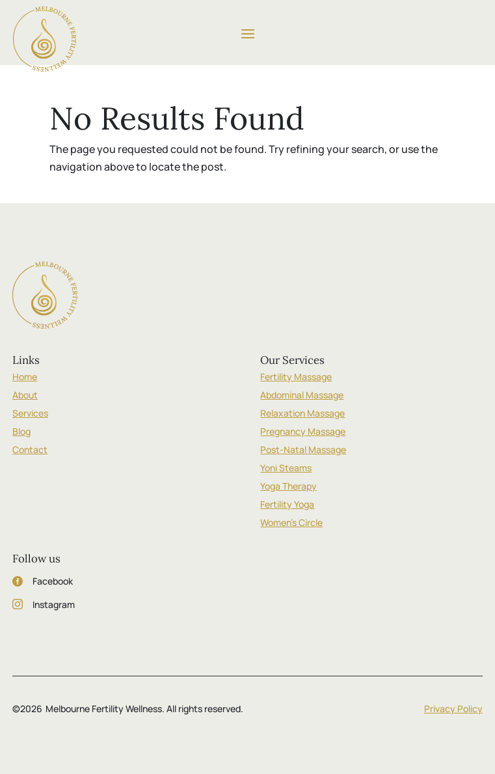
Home (24, 376)
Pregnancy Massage (302, 431)
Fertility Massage (296, 376)
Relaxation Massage (302, 413)
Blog (21, 431)
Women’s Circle (291, 522)
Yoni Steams (286, 468)
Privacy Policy (453, 708)
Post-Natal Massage (303, 449)
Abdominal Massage (301, 395)
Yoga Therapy (288, 486)
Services (30, 413)
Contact (29, 449)
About (25, 395)
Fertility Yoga (287, 504)
